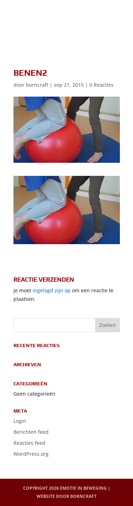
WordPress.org (31, 453)
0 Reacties (101, 84)
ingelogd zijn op (52, 290)
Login (19, 421)
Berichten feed (31, 432)
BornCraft (83, 496)
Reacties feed (29, 442)
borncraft (37, 84)
